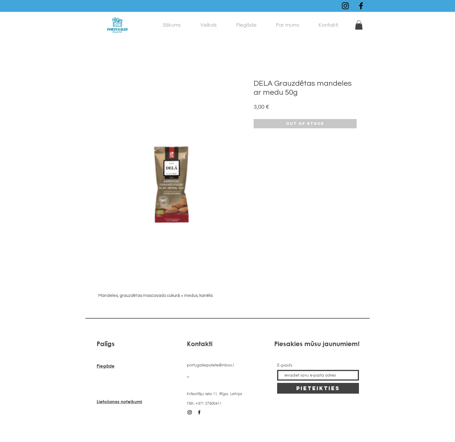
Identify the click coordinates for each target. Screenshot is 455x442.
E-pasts (284, 365)
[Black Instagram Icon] (345, 5)
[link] (359, 25)
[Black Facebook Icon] (361, 5)
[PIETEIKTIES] (318, 388)
